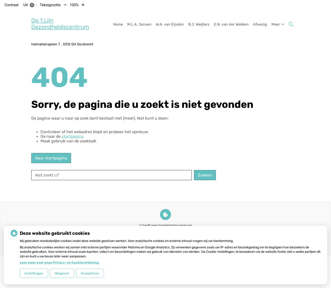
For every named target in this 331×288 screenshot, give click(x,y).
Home (118, 24)
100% (74, 5)
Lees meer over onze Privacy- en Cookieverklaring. (60, 262)
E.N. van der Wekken (231, 24)
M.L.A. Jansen (139, 24)
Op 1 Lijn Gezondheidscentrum (60, 23)
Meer (275, 24)
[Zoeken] (291, 24)
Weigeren (62, 273)
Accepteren (90, 273)
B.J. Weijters (198, 24)
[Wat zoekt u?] (111, 175)
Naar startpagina (51, 158)
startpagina (73, 136)
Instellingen (34, 273)
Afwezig (260, 24)
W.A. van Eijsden (170, 24)
